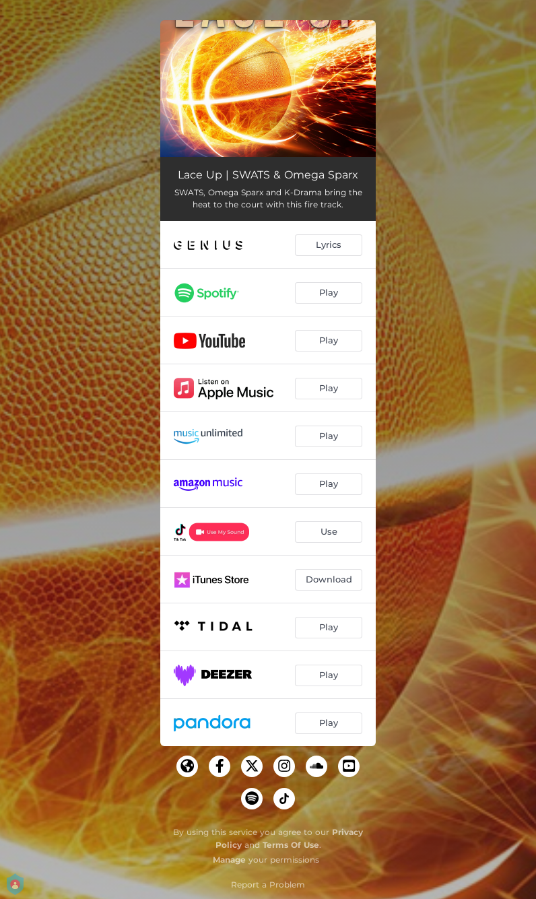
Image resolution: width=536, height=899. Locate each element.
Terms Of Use (291, 845)
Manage (229, 860)
